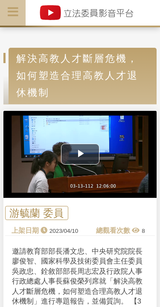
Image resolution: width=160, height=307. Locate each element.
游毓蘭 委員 (36, 213)
